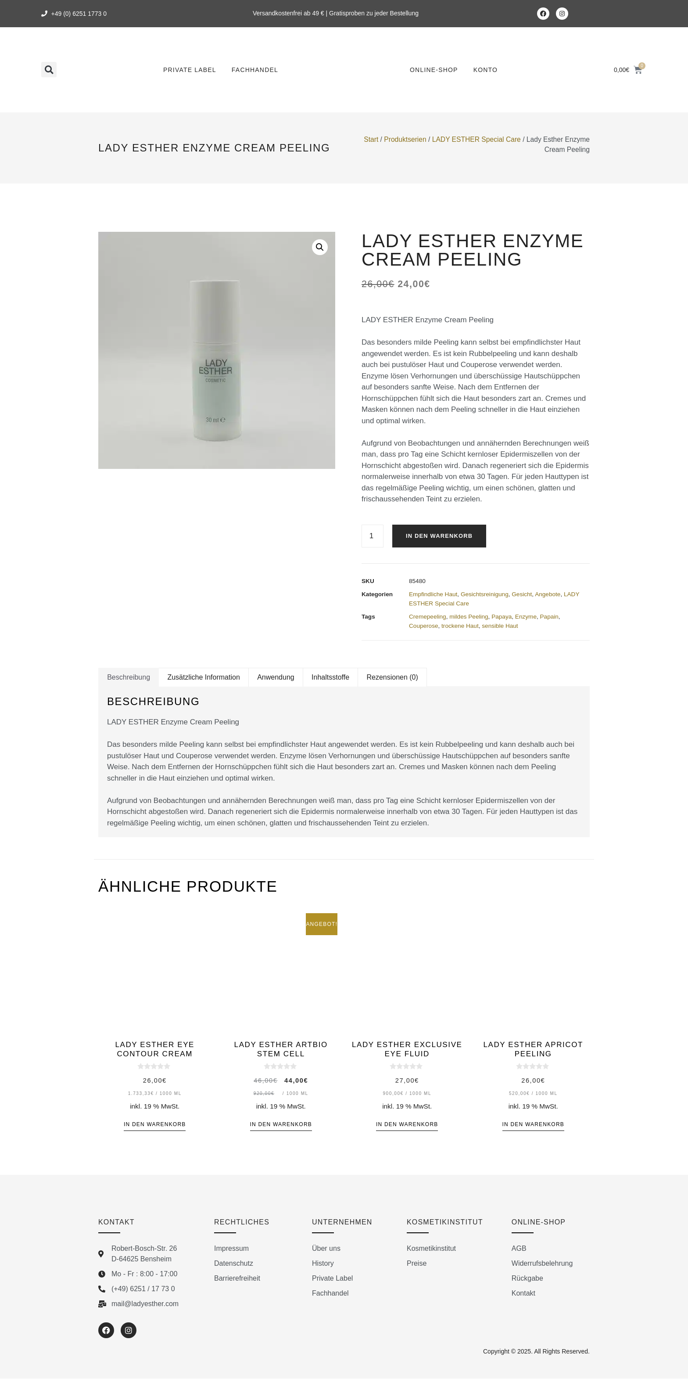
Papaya (501, 617)
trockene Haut (460, 626)
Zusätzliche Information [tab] (203, 677)
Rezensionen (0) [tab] (392, 677)
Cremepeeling (427, 617)
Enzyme (526, 617)
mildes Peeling (468, 617)
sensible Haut (500, 626)
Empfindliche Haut (433, 594)
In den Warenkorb (442, 536)
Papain (549, 617)
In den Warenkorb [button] (155, 1125)
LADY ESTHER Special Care (476, 139)
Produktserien (405, 139)
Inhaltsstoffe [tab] (330, 677)
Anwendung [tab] (275, 677)
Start (371, 139)
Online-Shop (434, 69)
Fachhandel (255, 69)
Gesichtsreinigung (485, 594)
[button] (49, 69)
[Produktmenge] (372, 536)
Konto (485, 69)
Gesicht (522, 594)
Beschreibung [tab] (128, 677)
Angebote (547, 594)
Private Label (189, 69)
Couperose (423, 626)
